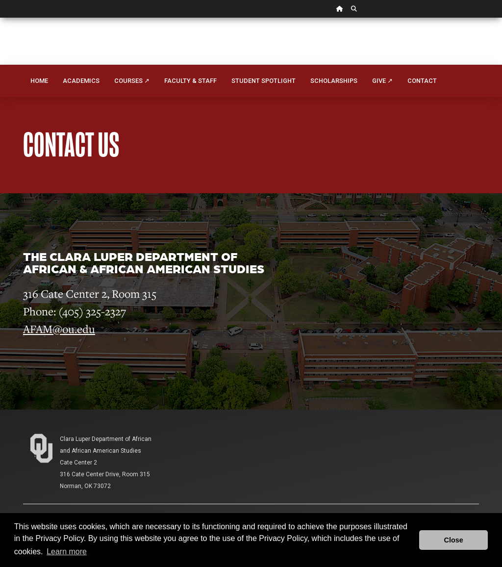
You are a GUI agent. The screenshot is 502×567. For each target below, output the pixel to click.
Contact (422, 80)
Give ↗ (382, 80)
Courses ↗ (132, 80)
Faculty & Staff (190, 80)
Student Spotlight (263, 80)
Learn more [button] (67, 551)
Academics (81, 80)
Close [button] (453, 540)
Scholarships (333, 80)
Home (39, 80)
